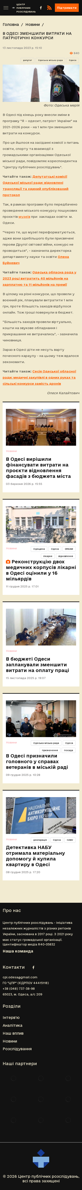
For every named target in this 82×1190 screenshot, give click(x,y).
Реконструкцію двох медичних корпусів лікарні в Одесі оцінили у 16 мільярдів (41, 570)
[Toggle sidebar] (6, 7)
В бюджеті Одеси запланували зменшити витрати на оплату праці (37, 664)
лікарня (47, 556)
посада (68, 750)
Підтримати (67, 7)
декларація (40, 840)
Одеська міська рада (50, 60)
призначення (50, 750)
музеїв (24, 216)
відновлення (65, 556)
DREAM (69, 549)
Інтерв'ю (11, 1017)
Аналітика (13, 1025)
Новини (32, 24)
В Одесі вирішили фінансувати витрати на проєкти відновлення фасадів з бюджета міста (38, 467)
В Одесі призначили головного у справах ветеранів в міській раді (37, 761)
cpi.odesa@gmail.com (20, 977)
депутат (27, 60)
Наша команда (18, 951)
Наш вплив (13, 1033)
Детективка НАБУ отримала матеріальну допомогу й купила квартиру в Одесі (35, 856)
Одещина (39, 549)
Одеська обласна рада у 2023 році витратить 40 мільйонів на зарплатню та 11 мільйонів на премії (39, 278)
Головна (11, 24)
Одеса (72, 60)
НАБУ (70, 840)
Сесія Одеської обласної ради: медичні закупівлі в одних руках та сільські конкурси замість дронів (39, 377)
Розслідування (17, 1049)
